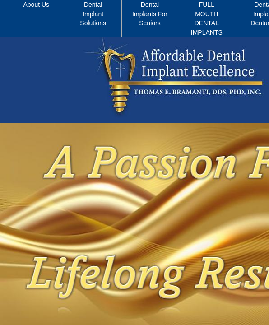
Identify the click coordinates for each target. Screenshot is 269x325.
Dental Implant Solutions (93, 14)
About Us (36, 4)
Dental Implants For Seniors (149, 14)
